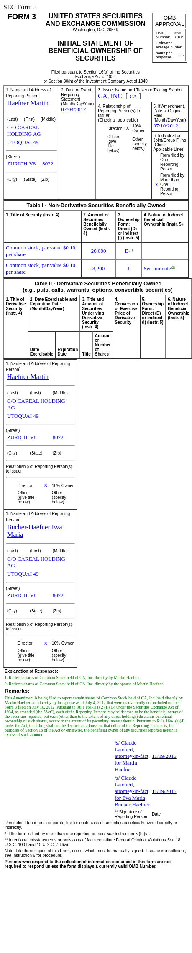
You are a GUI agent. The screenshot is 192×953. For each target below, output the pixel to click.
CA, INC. (111, 95)
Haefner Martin (28, 103)
